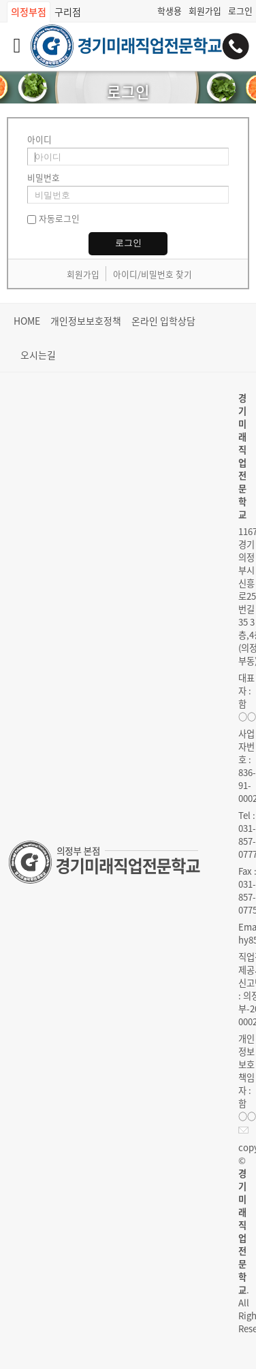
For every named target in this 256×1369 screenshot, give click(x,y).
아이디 (39, 139)
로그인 (240, 10)
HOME (27, 320)
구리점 (67, 11)
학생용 (169, 10)
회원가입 (205, 10)
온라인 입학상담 (163, 320)
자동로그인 (59, 218)
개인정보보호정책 (85, 320)
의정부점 (28, 11)
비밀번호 (43, 177)
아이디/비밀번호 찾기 (152, 274)
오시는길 (38, 354)
